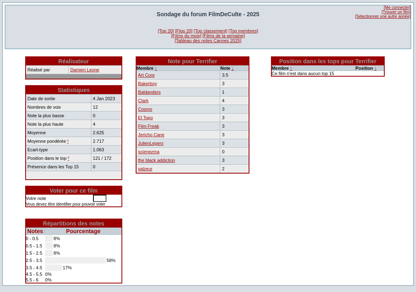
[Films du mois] (186, 35)
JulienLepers (150, 143)
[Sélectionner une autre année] (383, 16)
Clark (143, 100)
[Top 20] (166, 30)
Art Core (146, 75)
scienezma (149, 151)
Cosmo (145, 109)
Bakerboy (147, 83)
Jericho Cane (151, 134)
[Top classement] (211, 30)
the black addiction (156, 160)
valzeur (145, 168)
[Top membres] (243, 30)
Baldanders (149, 92)
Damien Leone (85, 69)
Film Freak (148, 126)
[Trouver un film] (396, 12)
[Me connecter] (397, 7)
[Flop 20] (184, 30)
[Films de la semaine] (224, 35)
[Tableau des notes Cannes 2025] (208, 40)
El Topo (145, 117)
